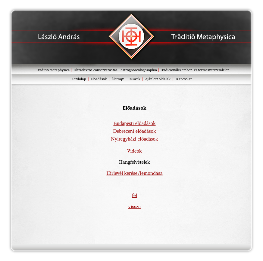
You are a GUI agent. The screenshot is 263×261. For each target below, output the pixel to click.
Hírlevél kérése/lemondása (134, 173)
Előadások (99, 79)
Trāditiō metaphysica (53, 70)
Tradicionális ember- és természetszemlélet (194, 70)
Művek (134, 79)
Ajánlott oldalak (158, 79)
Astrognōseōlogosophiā (138, 70)
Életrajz (117, 79)
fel (134, 195)
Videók (134, 151)
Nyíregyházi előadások (134, 139)
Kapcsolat (184, 79)
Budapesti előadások (134, 123)
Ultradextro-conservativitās (95, 70)
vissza (134, 206)
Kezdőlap (78, 79)
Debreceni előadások (134, 131)
